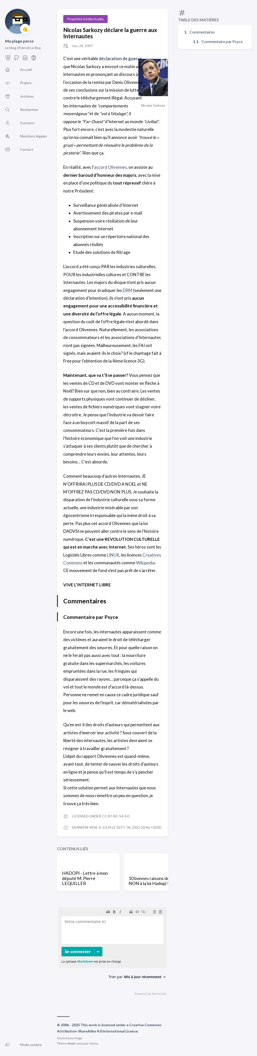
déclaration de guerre (120, 58)
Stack (71, 1043)
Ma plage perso (19, 41)
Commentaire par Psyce (222, 41)
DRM (127, 290)
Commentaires (202, 32)
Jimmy (93, 1043)
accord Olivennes (110, 167)
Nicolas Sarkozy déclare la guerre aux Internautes (110, 33)
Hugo (78, 1038)
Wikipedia (145, 562)
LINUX (113, 555)
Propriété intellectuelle (85, 19)
